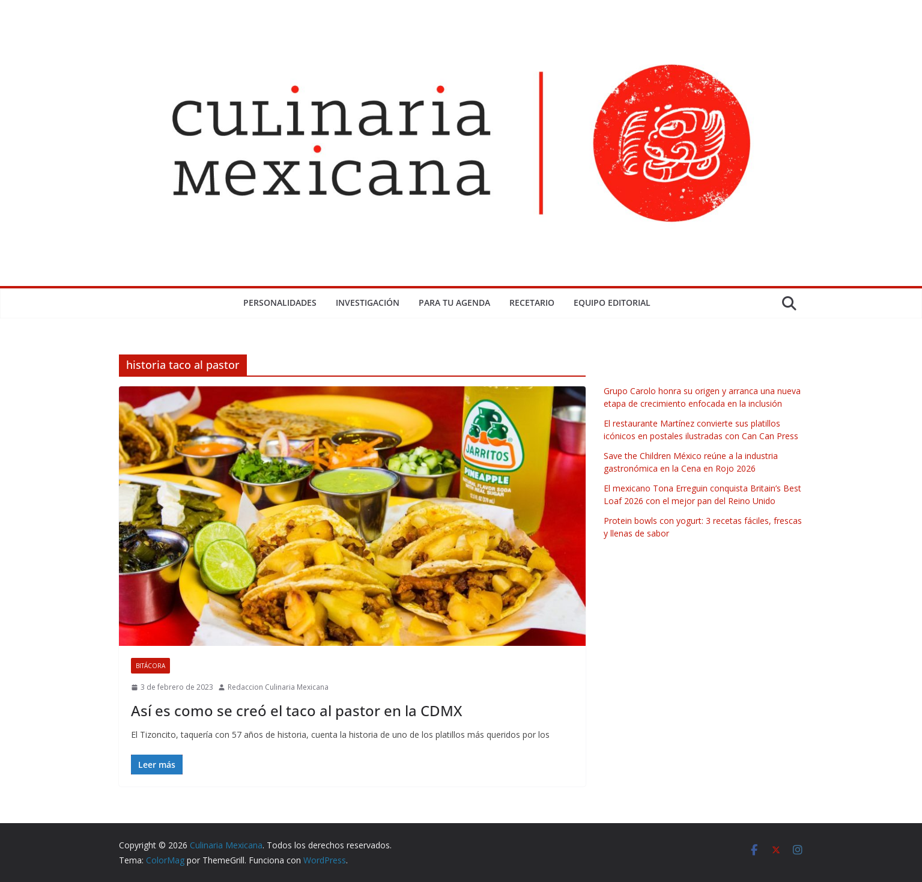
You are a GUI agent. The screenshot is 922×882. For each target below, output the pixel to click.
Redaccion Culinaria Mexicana (278, 687)
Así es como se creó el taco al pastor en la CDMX (296, 710)
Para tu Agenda (454, 302)
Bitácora (150, 666)
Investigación (367, 302)
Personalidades (280, 302)
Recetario (531, 302)
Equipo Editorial (612, 302)
